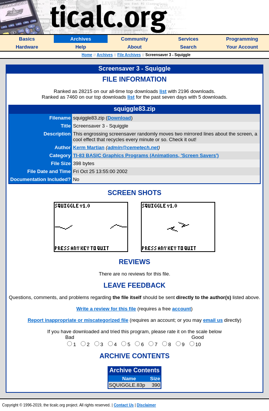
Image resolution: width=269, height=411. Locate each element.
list (163, 91)
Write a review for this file (106, 309)
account (181, 309)
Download (119, 118)
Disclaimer (146, 405)
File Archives (129, 55)
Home (87, 55)
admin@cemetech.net (133, 147)
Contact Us (124, 405)
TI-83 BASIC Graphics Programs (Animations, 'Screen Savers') (146, 155)
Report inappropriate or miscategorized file (78, 320)
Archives (105, 55)
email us (213, 320)
